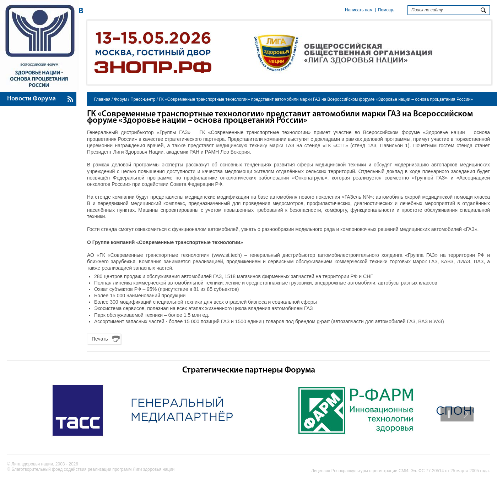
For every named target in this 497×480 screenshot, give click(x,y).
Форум (120, 99)
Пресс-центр (142, 99)
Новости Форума (31, 98)
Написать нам (359, 9)
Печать (100, 339)
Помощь (386, 9)
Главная (102, 99)
